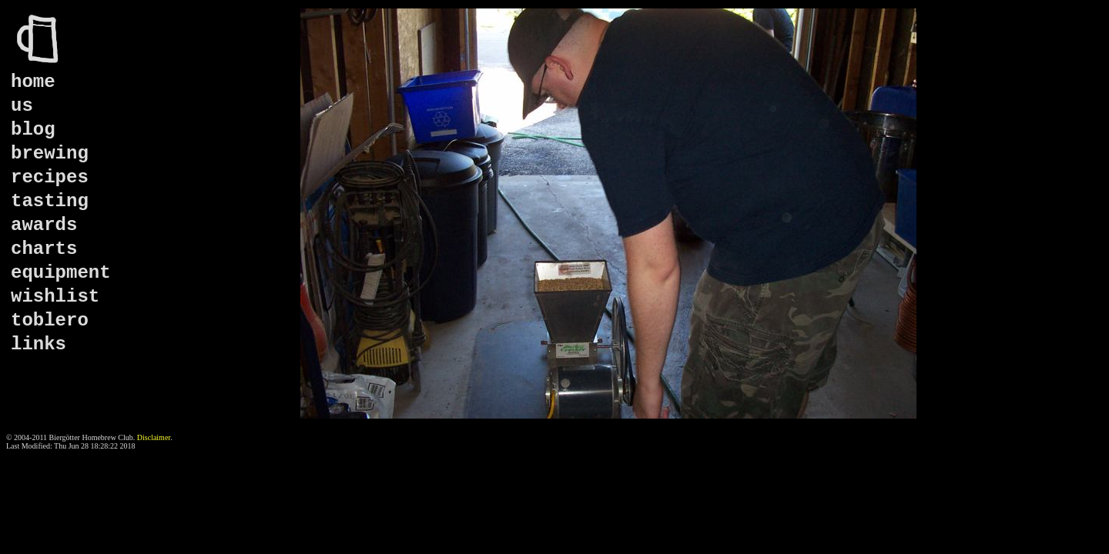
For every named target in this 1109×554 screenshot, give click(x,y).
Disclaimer (153, 437)
